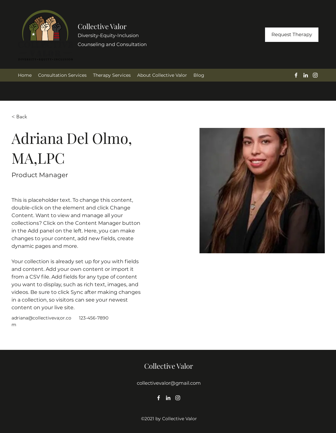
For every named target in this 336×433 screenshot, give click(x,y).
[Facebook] (296, 75)
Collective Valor (102, 26)
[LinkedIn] (305, 75)
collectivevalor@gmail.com (169, 383)
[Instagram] (315, 75)
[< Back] (24, 116)
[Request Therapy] (291, 35)
